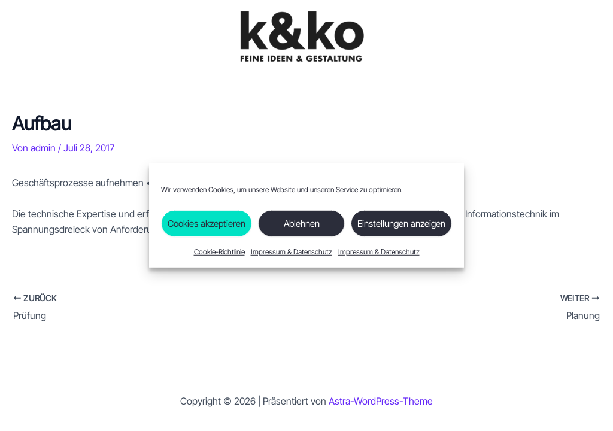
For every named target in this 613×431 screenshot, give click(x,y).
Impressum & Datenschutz (291, 251)
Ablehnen (302, 223)
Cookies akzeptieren (206, 223)
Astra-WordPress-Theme (381, 401)
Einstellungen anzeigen (401, 223)
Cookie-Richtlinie (219, 251)
